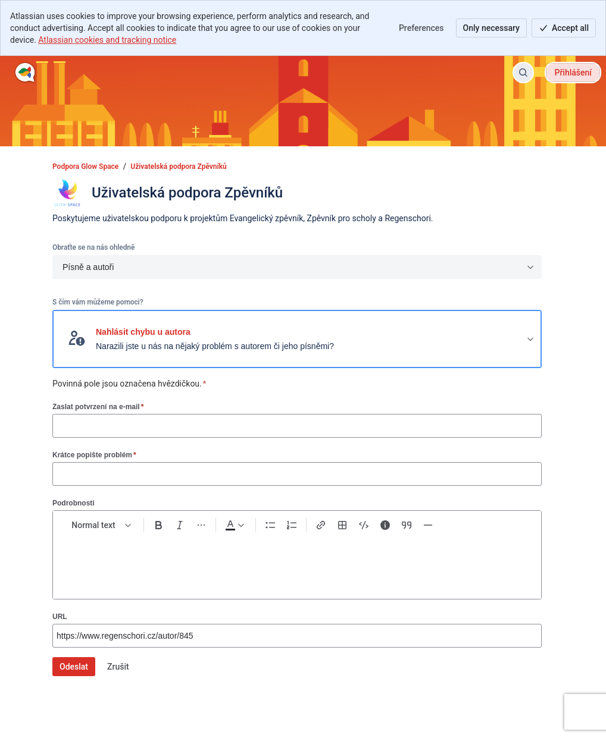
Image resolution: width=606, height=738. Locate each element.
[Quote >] (406, 525)
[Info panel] (385, 525)
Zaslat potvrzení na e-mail (97, 406)
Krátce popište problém (94, 454)
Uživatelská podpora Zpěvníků (178, 166)
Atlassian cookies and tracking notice (107, 40)
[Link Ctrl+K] (320, 525)
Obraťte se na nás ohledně (93, 247)
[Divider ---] (428, 525)
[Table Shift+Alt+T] (342, 525)
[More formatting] (201, 525)
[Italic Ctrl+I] (179, 525)
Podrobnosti (73, 503)
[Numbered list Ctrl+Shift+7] (291, 525)
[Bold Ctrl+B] (158, 525)
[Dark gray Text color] (234, 525)
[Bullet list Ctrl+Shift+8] (270, 525)
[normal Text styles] (102, 525)
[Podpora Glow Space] (25, 72)
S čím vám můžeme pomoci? (97, 302)
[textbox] (297, 561)
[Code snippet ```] (363, 525)
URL (59, 617)
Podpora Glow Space (85, 166)
